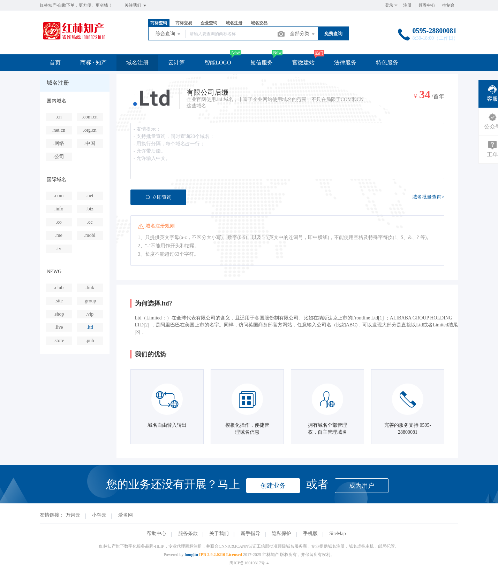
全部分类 (303, 34)
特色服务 (387, 62)
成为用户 (361, 485)
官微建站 (303, 62)
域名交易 (259, 23)
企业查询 (209, 23)
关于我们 (219, 533)
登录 (389, 5)
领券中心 (426, 5)
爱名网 (125, 515)
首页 (55, 62)
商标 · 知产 (93, 62)
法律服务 (345, 62)
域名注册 (234, 23)
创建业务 (273, 485)
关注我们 (135, 5)
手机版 (310, 533)
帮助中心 (156, 533)
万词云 (73, 515)
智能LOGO (217, 62)
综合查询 (168, 34)
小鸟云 (99, 515)
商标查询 (158, 23)
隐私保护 (281, 533)
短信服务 (261, 62)
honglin (191, 554)
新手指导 (250, 533)
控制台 (448, 5)
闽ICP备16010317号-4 (249, 563)
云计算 (176, 62)
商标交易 (183, 23)
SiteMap (337, 533)
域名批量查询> (428, 197)
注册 (407, 5)
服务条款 (188, 533)
